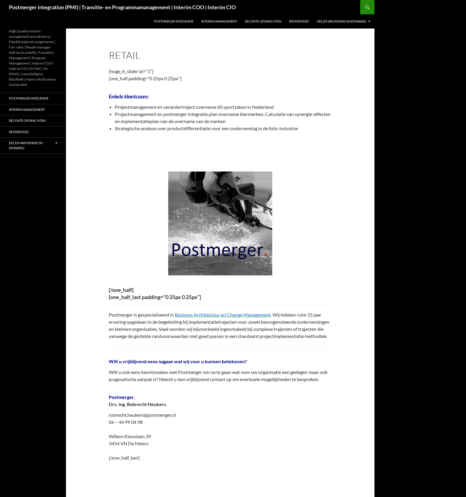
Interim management (219, 21)
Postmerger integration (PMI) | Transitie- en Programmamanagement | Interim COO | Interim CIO (122, 7)
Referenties (299, 21)
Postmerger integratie (173, 21)
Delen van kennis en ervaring (341, 21)
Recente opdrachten (263, 21)
